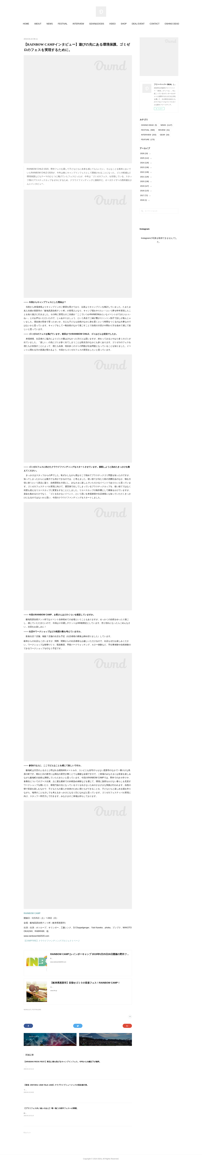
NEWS (50, 24)
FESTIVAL (62, 24)
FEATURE (148, 139)
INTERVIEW (78, 24)
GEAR (164, 135)
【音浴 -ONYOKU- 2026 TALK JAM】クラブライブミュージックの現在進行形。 (56, 1085)
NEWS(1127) (27, 1009)
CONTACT (154, 24)
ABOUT (37, 24)
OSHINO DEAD (172, 24)
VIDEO (112, 24)
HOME (26, 24)
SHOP (124, 24)
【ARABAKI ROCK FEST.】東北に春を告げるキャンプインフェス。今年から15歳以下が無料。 (62, 1062)
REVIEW (164, 130)
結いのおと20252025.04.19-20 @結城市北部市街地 (41, 1113)
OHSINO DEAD (149, 125)
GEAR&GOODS (96, 24)
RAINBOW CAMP (32, 913)
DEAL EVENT (138, 24)
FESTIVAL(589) (36, 1009)
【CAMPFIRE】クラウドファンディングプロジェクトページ (52, 941)
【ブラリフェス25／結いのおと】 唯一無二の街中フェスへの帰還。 (51, 1108)
